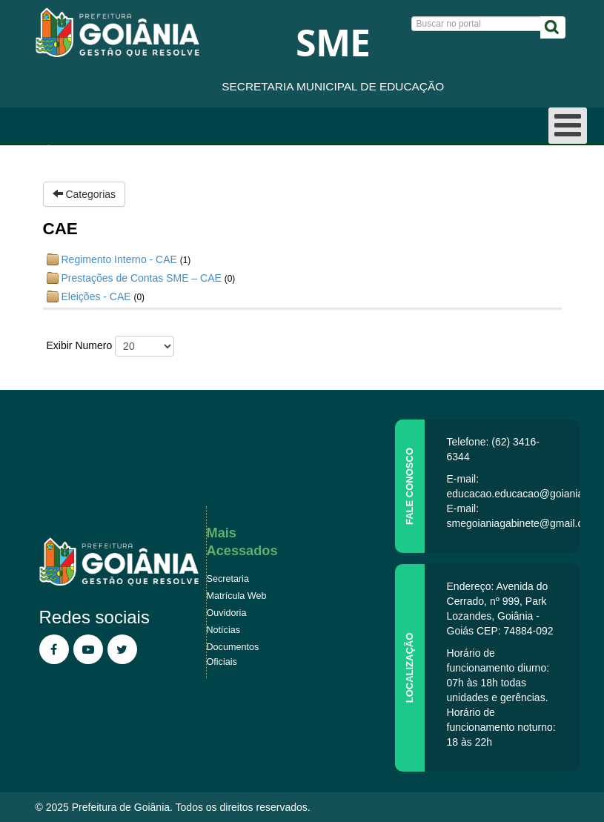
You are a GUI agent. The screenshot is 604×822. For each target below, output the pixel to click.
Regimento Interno (242, 149)
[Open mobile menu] (567, 125)
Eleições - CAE (96, 296)
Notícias (224, 630)
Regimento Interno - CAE (119, 259)
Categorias (84, 194)
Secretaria (228, 579)
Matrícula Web (237, 596)
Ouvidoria (227, 613)
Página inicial (70, 149)
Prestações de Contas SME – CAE (142, 278)
